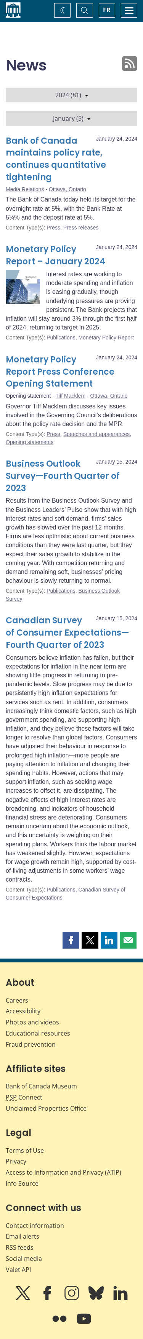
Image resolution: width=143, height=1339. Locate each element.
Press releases (81, 228)
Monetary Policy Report (106, 337)
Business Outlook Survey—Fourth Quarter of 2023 (63, 476)
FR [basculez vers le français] (107, 10)
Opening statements (29, 442)
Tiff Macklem (71, 396)
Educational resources (38, 1033)
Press (53, 228)
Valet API (18, 1269)
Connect (24, 1097)
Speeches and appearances (96, 434)
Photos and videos (32, 1022)
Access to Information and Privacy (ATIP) (63, 1172)
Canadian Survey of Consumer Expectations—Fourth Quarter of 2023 (67, 633)
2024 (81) (71, 95)
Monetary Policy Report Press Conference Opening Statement (60, 372)
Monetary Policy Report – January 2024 (55, 255)
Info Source (22, 1183)
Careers (17, 1000)
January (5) (71, 118)
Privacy (16, 1161)
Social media (24, 1258)
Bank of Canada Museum (41, 1086)
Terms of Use (25, 1150)
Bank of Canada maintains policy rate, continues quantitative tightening (56, 159)
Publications (61, 337)
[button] (71, 940)
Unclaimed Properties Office (46, 1108)
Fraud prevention (31, 1044)
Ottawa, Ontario (67, 189)
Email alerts (22, 1236)
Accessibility (23, 1011)
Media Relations (25, 189)
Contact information (35, 1225)
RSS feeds (20, 1247)
